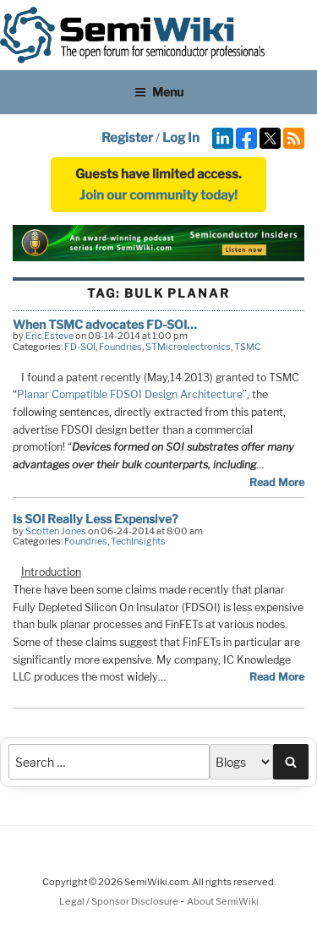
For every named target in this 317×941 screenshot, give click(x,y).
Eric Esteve (49, 336)
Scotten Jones (55, 531)
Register (127, 137)
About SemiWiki (223, 901)
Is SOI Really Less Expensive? (95, 519)
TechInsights (138, 541)
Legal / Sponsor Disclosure (119, 901)
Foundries (120, 347)
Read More (276, 482)
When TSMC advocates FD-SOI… (105, 324)
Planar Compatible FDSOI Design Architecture (130, 394)
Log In (180, 137)
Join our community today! (158, 195)
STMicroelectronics (188, 347)
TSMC (247, 347)
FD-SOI (80, 347)
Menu (158, 92)
